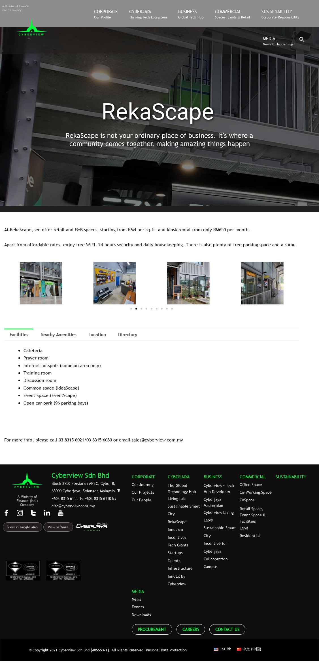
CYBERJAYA (179, 477)
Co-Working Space (256, 492)
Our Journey (143, 484)
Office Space (251, 484)
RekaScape (177, 521)
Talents (174, 560)
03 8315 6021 (71, 440)
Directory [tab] (127, 334)
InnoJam (175, 529)
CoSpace (247, 499)
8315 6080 (102, 440)
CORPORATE (144, 477)
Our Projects (143, 492)
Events (138, 606)
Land (244, 528)
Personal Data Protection (166, 650)
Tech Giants (178, 545)
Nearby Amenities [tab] (58, 334)
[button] (302, 40)
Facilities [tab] (19, 334)
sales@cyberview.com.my (157, 440)
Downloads (141, 614)
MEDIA (138, 591)
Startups (175, 552)
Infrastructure (180, 568)
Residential (250, 535)
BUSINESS (213, 477)
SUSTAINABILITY (291, 477)
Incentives (177, 537)
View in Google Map (22, 527)
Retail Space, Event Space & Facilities (253, 515)
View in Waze (58, 527)
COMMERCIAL (253, 477)
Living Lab (177, 498)
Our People (142, 499)
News (136, 599)
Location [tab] (97, 334)
